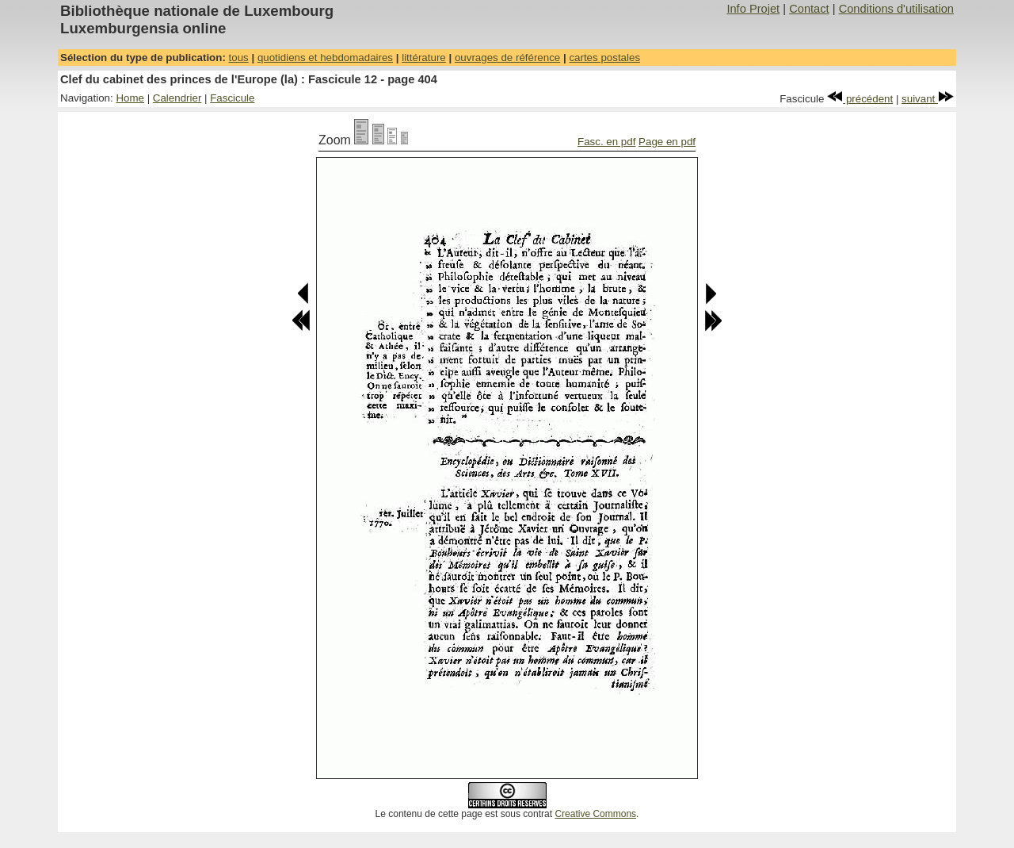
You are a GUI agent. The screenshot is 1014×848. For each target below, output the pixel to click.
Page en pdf (667, 142)
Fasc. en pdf (606, 142)
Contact (809, 8)
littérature (424, 57)
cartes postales (604, 57)
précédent (860, 99)
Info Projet (753, 8)
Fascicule (232, 98)
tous (239, 57)
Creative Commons (595, 813)
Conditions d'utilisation (896, 8)
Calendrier (177, 98)
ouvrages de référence (507, 57)
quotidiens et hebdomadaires (325, 57)
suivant (928, 99)
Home (130, 98)
